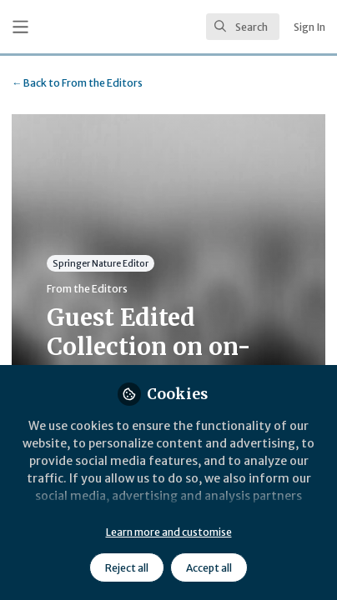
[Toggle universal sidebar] (20, 27)
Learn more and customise (169, 532)
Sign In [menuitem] (309, 27)
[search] (242, 26)
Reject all (126, 568)
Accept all (209, 568)
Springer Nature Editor (100, 263)
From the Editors (77, 83)
